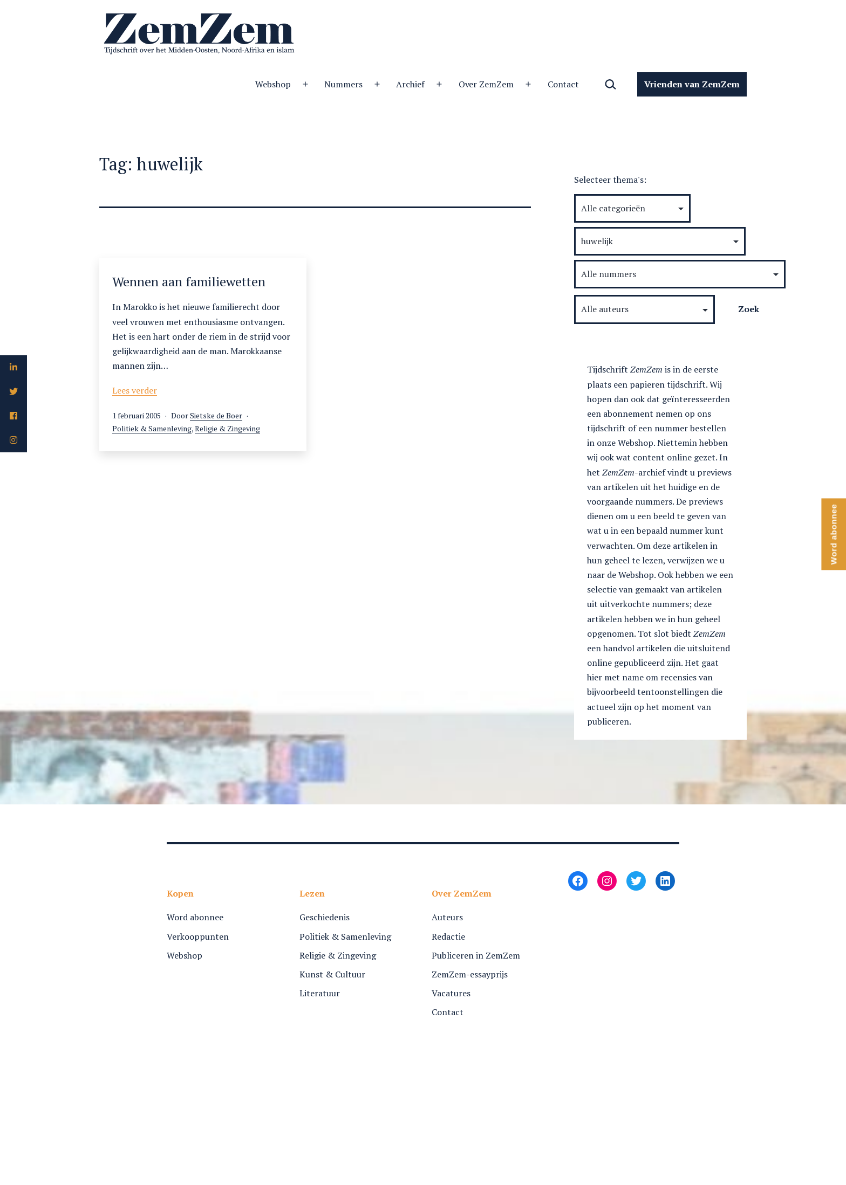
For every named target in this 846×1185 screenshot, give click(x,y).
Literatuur (319, 993)
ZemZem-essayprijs (470, 974)
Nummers (343, 84)
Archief (410, 84)
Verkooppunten (198, 936)
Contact (563, 84)
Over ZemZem (486, 84)
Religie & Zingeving (227, 428)
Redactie (448, 936)
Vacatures (451, 993)
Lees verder (134, 390)
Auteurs (447, 917)
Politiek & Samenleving (152, 428)
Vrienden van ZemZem (692, 84)
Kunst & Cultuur (332, 974)
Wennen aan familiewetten (188, 281)
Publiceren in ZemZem (476, 955)
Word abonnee (195, 917)
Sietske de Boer (216, 415)
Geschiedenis (324, 917)
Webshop (273, 84)
